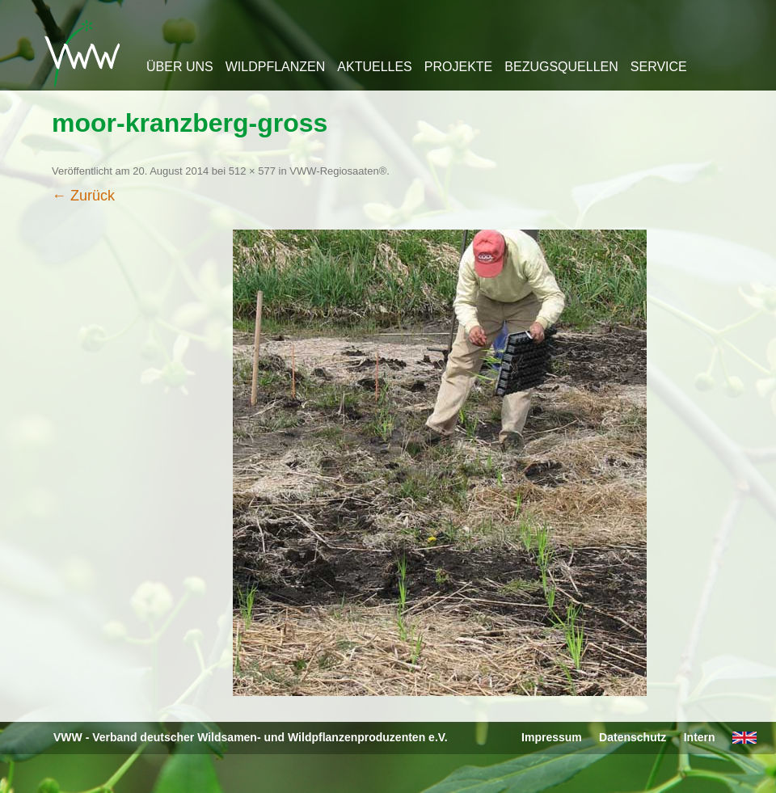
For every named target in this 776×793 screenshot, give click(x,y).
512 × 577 (252, 171)
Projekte (458, 67)
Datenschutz (632, 737)
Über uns (179, 67)
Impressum (551, 737)
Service (658, 67)
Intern (699, 737)
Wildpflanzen (276, 67)
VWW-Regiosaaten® (337, 171)
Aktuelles (374, 67)
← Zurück (83, 196)
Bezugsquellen (561, 67)
